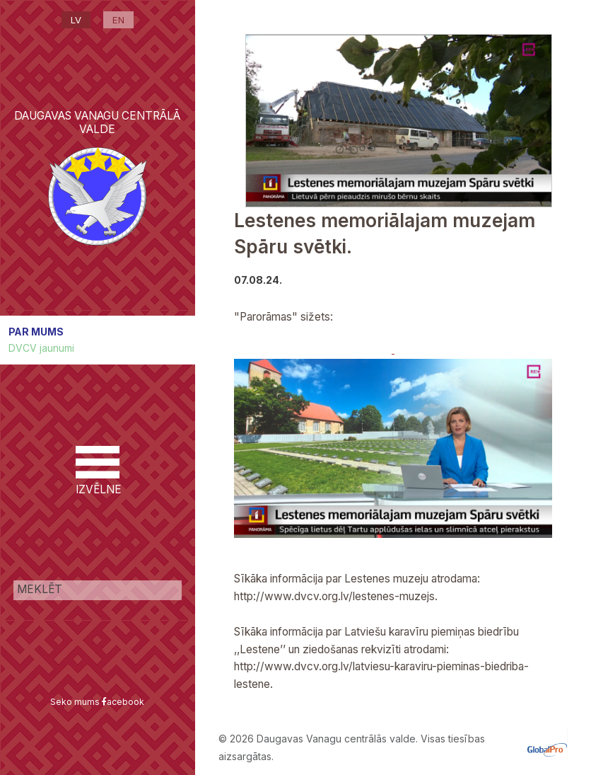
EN (118, 19)
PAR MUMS (36, 332)
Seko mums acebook (97, 701)
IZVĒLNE (97, 471)
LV (76, 19)
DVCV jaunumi (41, 348)
